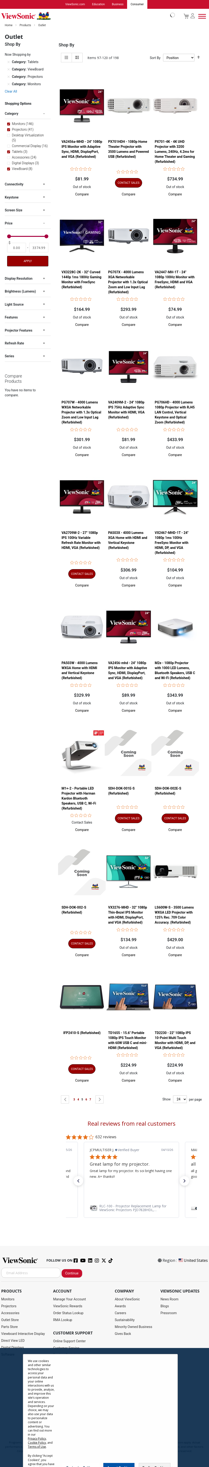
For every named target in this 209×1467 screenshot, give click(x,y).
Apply (28, 261)
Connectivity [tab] (14, 184)
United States (193, 1260)
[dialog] (104, 1407)
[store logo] (87, 16)
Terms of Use (37, 1447)
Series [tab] (9, 356)
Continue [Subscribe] (72, 1273)
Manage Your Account (69, 1299)
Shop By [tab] (66, 45)
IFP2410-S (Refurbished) (82, 1033)
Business (118, 4)
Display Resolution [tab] (18, 279)
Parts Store (9, 1327)
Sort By (155, 58)
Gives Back (123, 1334)
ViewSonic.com (75, 4)
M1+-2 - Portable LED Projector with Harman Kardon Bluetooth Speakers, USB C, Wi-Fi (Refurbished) (78, 799)
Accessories (10, 1313)
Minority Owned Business (133, 1327)
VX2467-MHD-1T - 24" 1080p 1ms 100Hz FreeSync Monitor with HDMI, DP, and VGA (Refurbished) (172, 543)
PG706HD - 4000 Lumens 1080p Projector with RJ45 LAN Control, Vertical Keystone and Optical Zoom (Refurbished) (175, 412)
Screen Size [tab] (13, 210)
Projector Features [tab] (18, 331)
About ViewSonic (127, 1299)
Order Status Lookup (68, 1313)
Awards (120, 1306)
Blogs (164, 1306)
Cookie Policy (37, 1443)
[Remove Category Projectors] (8, 77)
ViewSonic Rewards (67, 1306)
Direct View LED (13, 1341)
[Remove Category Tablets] (8, 62)
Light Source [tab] (14, 305)
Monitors (8, 1299)
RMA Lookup (62, 1320)
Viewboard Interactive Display (23, 1334)
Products (26, 25)
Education (98, 4)
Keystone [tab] (12, 197)
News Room (169, 1299)
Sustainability (124, 1320)
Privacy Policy (37, 1439)
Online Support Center (69, 1341)
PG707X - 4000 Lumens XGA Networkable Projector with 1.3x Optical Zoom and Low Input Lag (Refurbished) (128, 282)
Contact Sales (82, 823)
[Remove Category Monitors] (8, 84)
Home (9, 25)
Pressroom (168, 1313)
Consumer (137, 4)
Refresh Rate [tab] (14, 343)
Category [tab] (11, 114)
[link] (131, 1208)
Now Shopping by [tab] (18, 55)
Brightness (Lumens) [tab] (20, 291)
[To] (38, 248)
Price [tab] (9, 223)
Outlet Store (10, 1320)
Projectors (8, 1306)
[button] (82, 194)
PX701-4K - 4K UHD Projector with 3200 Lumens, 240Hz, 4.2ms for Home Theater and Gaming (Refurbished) (175, 152)
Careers (120, 1313)
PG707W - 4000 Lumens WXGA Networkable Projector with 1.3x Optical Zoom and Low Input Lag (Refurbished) (81, 412)
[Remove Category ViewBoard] (8, 69)
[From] (16, 248)
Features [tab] (11, 317)
